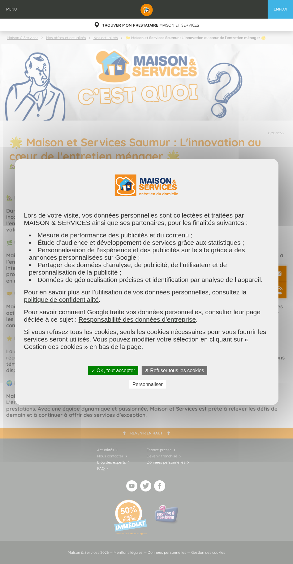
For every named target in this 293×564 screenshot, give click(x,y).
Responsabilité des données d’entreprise (137, 319)
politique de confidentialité (61, 299)
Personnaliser (147, 384)
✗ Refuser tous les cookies (174, 370)
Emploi (280, 9)
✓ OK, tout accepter (113, 370)
